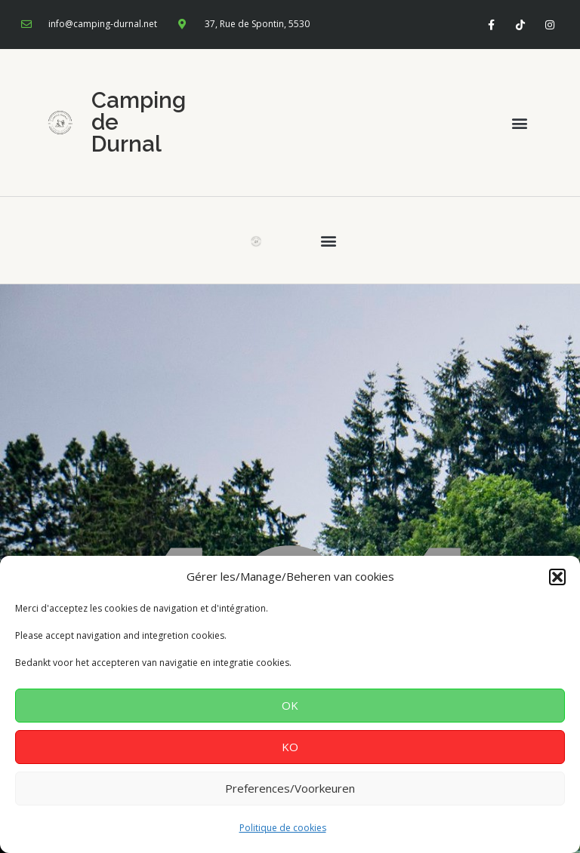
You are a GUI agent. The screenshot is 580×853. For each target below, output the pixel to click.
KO (290, 746)
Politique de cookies (282, 827)
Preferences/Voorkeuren (290, 788)
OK (290, 705)
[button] (557, 577)
